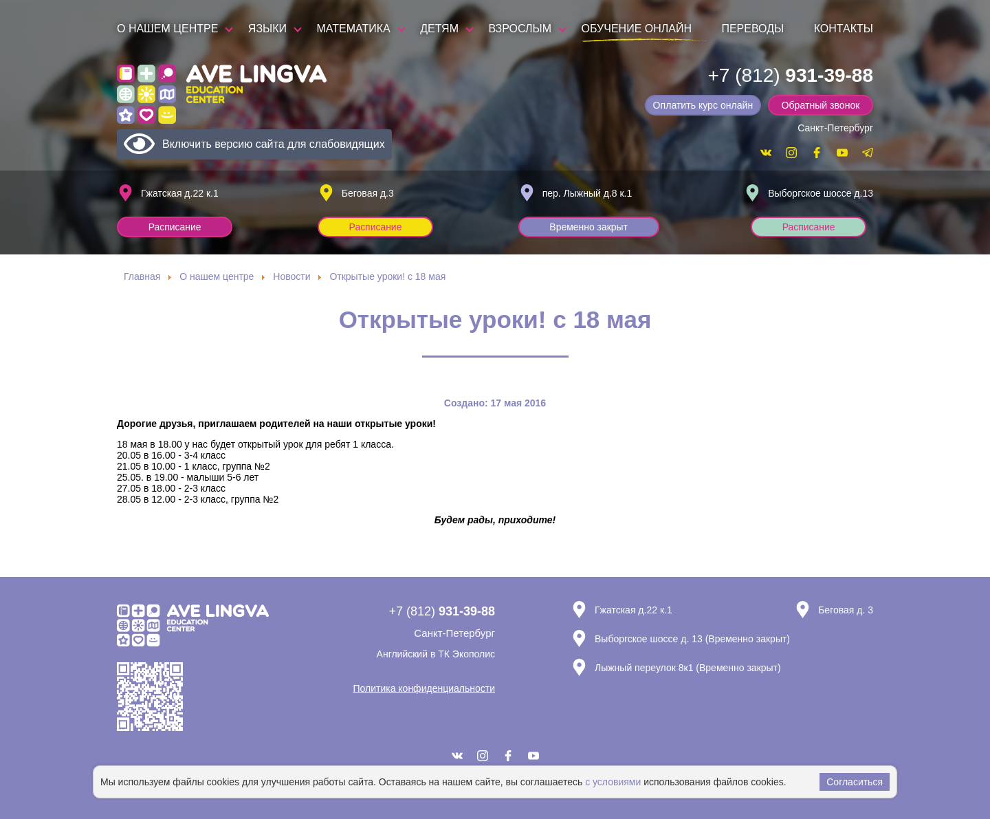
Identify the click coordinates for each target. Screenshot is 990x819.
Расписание (175, 226)
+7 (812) (790, 75)
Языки (267, 28)
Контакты (843, 28)
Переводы (752, 28)
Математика (353, 28)
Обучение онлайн (637, 28)
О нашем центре (167, 28)
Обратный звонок (821, 105)
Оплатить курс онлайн (705, 105)
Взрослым (519, 28)
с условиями (613, 781)
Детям (439, 28)
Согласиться (854, 781)
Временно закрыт (590, 226)
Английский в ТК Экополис (436, 653)
